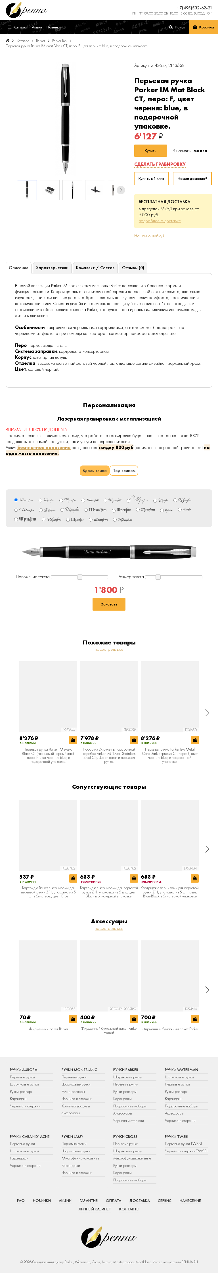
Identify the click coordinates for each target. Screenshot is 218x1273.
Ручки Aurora (23, 1069)
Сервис (164, 1200)
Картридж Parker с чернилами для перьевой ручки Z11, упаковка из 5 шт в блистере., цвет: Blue (48, 892)
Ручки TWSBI (176, 1136)
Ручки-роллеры (21, 1091)
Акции (65, 1200)
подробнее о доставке (160, 221)
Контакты (129, 1209)
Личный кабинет (95, 1209)
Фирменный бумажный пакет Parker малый (109, 1030)
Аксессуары (122, 1113)
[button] (121, 190)
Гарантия (89, 1200)
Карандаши (19, 1098)
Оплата (113, 1200)
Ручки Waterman (181, 1069)
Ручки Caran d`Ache (30, 1136)
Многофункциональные (81, 1158)
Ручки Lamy (72, 1136)
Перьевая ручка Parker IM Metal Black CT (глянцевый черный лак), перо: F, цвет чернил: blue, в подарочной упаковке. (48, 755)
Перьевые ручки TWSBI (183, 1143)
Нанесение (190, 1200)
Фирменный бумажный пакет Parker (169, 1029)
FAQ (21, 1200)
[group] (65, 119)
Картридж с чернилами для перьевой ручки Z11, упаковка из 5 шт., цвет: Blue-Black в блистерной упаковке (170, 892)
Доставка (139, 1200)
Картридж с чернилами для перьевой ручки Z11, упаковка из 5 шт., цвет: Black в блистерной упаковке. (109, 892)
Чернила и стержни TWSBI (186, 1150)
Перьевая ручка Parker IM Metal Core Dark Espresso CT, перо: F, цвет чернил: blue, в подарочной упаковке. (170, 755)
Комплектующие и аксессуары (76, 1109)
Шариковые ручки (24, 1084)
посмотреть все (109, 649)
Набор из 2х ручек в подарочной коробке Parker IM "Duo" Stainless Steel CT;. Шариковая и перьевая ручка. (109, 755)
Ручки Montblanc (79, 1069)
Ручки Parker (125, 1069)
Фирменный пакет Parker (48, 1029)
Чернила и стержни (25, 1106)
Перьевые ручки (22, 1077)
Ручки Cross (125, 1136)
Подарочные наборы (129, 1106)
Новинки (42, 1200)
